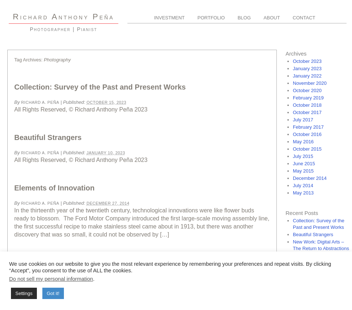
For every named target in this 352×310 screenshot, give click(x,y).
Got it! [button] (53, 293)
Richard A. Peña (40, 102)
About (272, 17)
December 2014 (310, 178)
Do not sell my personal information (51, 279)
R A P (63, 16)
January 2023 (307, 68)
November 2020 (310, 83)
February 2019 (308, 98)
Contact (304, 17)
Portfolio (211, 17)
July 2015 (303, 156)
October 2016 (307, 134)
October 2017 (307, 112)
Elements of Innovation (54, 188)
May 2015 (303, 171)
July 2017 (303, 119)
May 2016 (303, 141)
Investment (169, 17)
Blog (244, 17)
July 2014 (303, 185)
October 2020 (307, 90)
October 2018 (307, 105)
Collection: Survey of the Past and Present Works (100, 87)
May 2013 (303, 193)
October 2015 (307, 149)
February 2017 (308, 127)
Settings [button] (23, 293)
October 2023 (307, 61)
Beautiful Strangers (47, 137)
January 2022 (307, 76)
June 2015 (304, 163)
